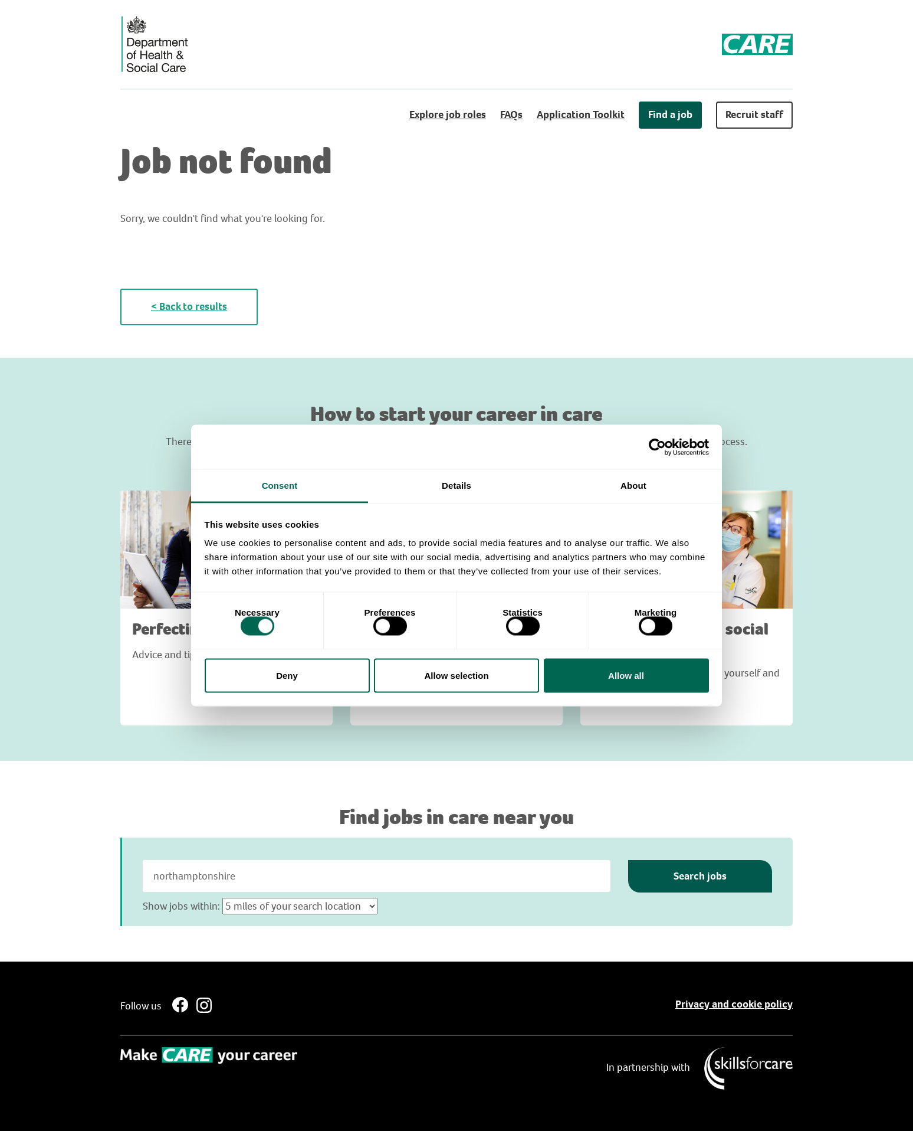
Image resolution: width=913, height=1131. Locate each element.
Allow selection (456, 675)
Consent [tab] (280, 485)
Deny (287, 675)
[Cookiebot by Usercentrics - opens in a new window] (657, 447)
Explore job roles (447, 114)
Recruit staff (754, 114)
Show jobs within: (181, 906)
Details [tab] (456, 485)
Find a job (670, 114)
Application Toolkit (581, 114)
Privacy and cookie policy (734, 1004)
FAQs (511, 114)
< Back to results (189, 306)
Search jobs (700, 876)
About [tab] (633, 485)
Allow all (626, 675)
